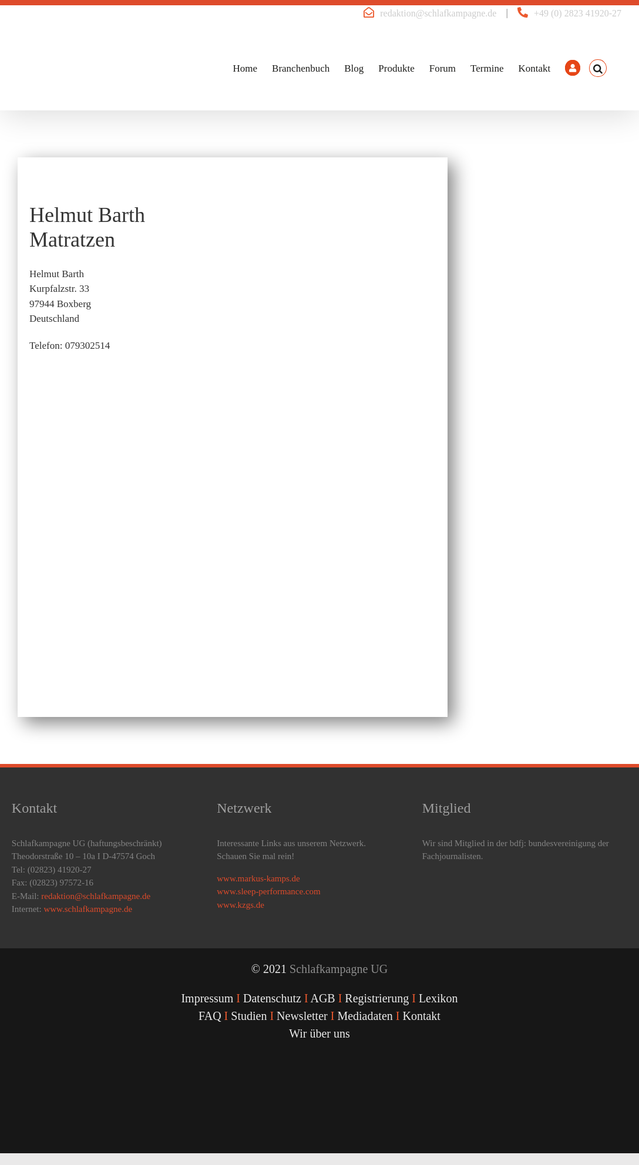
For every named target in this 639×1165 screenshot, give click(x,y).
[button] (598, 68)
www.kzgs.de (240, 905)
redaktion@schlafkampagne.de (438, 13)
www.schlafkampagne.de (87, 909)
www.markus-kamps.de (258, 878)
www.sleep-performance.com (268, 891)
